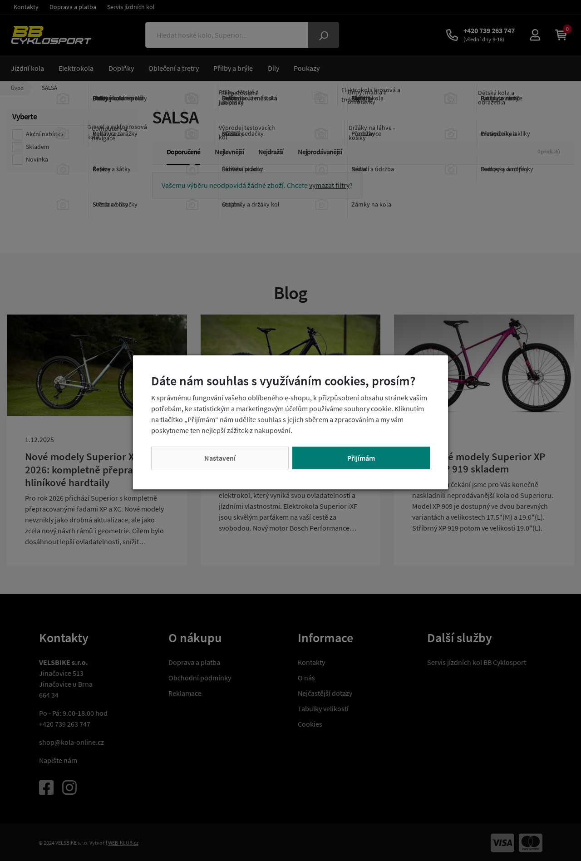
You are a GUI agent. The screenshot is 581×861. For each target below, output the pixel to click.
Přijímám (361, 457)
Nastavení (220, 457)
